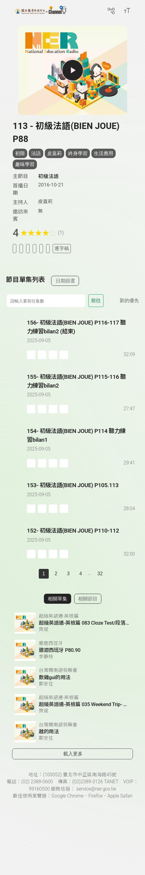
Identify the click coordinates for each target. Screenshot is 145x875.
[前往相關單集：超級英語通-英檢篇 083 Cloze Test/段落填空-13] (72, 623)
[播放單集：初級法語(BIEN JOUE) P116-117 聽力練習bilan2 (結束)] (16, 339)
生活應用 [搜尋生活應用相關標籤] (103, 153)
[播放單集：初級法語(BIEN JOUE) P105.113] (16, 497)
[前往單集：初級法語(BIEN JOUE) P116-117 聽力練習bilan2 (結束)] (81, 333)
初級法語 (48, 176)
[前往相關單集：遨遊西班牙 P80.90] (72, 650)
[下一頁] (112, 574)
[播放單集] (72, 70)
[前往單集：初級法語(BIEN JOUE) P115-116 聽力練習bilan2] (81, 387)
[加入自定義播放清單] (42, 355)
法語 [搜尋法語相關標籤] (36, 153)
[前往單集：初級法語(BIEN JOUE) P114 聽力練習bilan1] (81, 441)
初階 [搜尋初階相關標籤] (20, 153)
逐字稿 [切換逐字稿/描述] (61, 248)
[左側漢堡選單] (8, 10)
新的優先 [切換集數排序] (129, 300)
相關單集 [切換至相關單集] (57, 598)
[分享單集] (34, 248)
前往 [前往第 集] (96, 300)
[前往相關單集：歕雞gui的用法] (72, 677)
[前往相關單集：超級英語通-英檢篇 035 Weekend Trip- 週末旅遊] (72, 704)
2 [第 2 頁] (56, 573)
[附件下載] (48, 248)
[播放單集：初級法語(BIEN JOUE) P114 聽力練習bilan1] (16, 447)
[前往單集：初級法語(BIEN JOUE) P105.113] (81, 491)
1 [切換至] (43, 573)
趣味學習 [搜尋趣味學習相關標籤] (25, 164)
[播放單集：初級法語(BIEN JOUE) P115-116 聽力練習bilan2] (16, 393)
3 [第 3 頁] (68, 573)
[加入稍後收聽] (14, 248)
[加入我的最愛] (21, 248)
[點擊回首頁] (41, 10)
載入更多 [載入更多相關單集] (73, 753)
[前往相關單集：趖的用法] (72, 731)
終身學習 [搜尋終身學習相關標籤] (77, 153)
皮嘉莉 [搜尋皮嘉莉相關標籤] (54, 153)
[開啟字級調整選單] (127, 11)
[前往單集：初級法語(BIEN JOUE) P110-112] (81, 537)
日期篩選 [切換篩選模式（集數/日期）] (65, 280)
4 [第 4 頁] (80, 573)
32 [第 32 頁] (100, 573)
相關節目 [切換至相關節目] (87, 598)
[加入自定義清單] (28, 248)
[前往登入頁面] (139, 11)
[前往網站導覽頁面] (111, 11)
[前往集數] (46, 300)
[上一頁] (32, 574)
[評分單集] (41, 248)
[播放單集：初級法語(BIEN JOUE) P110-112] (16, 542)
